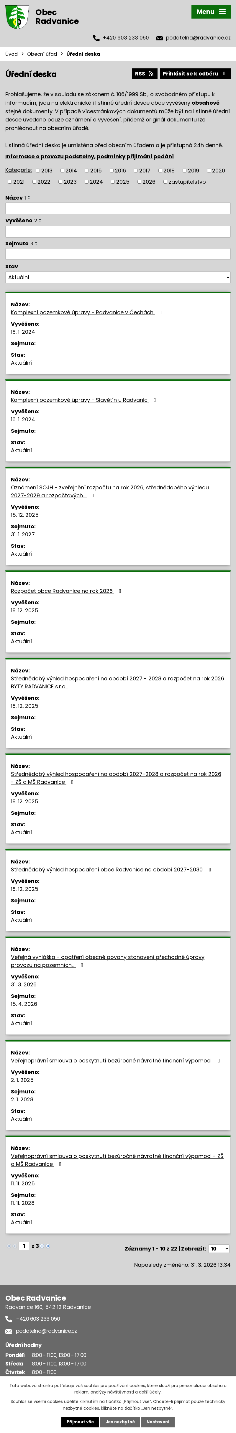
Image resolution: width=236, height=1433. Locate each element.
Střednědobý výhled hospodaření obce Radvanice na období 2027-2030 (112, 869)
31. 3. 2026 (24, 984)
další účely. (150, 1392)
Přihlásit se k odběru (195, 73)
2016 (120, 170)
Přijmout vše (79, 1422)
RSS (143, 73)
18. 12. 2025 (24, 610)
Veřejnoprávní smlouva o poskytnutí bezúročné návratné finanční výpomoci (116, 1060)
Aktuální (21, 362)
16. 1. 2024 (23, 331)
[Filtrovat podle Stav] (118, 277)
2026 (148, 181)
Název (15, 197)
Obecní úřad (42, 54)
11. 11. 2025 (23, 1183)
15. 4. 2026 (24, 1003)
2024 (96, 181)
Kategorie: (18, 169)
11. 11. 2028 (23, 1202)
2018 (169, 170)
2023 (70, 181)
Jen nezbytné (120, 1422)
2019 (193, 170)
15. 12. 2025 (25, 514)
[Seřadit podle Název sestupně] (29, 198)
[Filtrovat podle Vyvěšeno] (118, 231)
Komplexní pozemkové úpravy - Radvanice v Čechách (87, 312)
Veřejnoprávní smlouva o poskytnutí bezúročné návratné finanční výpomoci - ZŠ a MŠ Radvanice (117, 1159)
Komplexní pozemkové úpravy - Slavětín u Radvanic (84, 399)
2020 (218, 170)
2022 (43, 181)
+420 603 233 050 (126, 37)
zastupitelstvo (187, 181)
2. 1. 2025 (22, 1079)
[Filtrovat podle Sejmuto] (118, 253)
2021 (18, 181)
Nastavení (159, 1422)
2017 (144, 170)
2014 (71, 170)
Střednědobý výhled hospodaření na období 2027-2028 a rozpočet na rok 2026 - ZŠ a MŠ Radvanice (116, 777)
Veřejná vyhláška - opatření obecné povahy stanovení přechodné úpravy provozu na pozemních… (107, 960)
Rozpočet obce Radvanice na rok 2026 (67, 590)
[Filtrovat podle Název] (118, 208)
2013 (47, 170)
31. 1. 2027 (23, 534)
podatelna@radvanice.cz (198, 37)
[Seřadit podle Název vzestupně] (29, 196)
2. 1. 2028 (22, 1099)
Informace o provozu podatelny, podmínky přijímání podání (89, 155)
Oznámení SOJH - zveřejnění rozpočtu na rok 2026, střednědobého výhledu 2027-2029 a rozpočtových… (110, 491)
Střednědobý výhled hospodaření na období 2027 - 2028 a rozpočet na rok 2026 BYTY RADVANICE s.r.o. (117, 682)
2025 (123, 181)
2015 (96, 170)
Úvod (11, 54)
